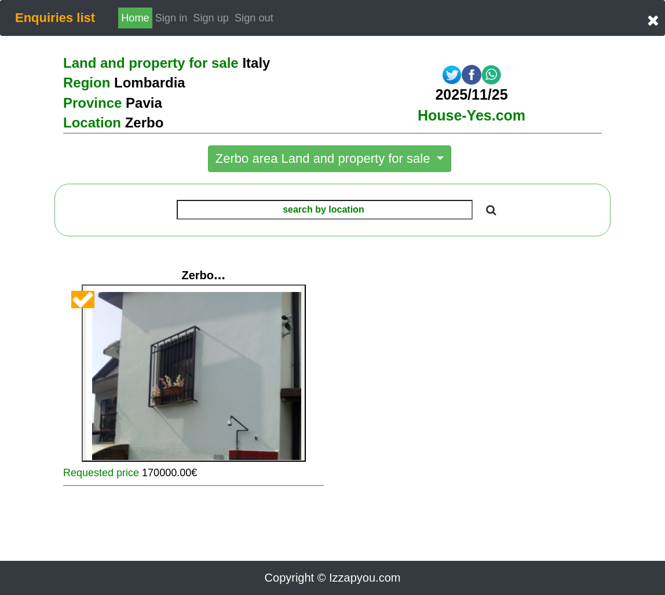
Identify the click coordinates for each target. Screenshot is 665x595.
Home (135, 18)
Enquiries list (55, 17)
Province (112, 103)
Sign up (211, 18)
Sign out (254, 18)
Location (113, 122)
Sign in (173, 17)
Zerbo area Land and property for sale (324, 158)
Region (124, 82)
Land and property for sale (166, 63)
